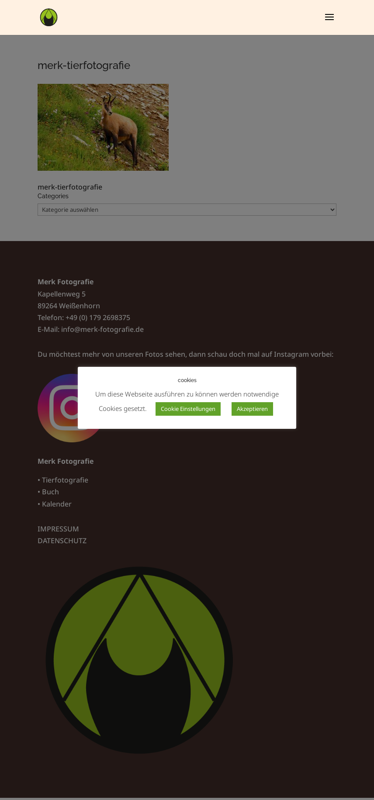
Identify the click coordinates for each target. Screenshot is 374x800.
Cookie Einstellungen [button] (188, 409)
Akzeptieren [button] (252, 409)
